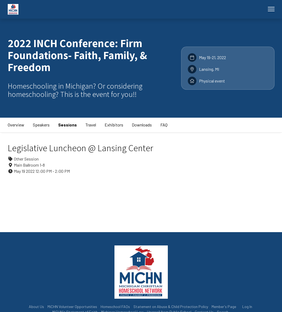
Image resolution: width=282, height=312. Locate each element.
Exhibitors (114, 124)
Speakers (41, 124)
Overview (16, 124)
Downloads (142, 124)
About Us (36, 306)
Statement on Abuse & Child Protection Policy (170, 306)
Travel (90, 124)
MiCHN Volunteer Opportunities (72, 306)
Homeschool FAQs (115, 306)
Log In (247, 306)
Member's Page (224, 306)
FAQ (164, 124)
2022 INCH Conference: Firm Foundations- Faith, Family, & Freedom (77, 55)
